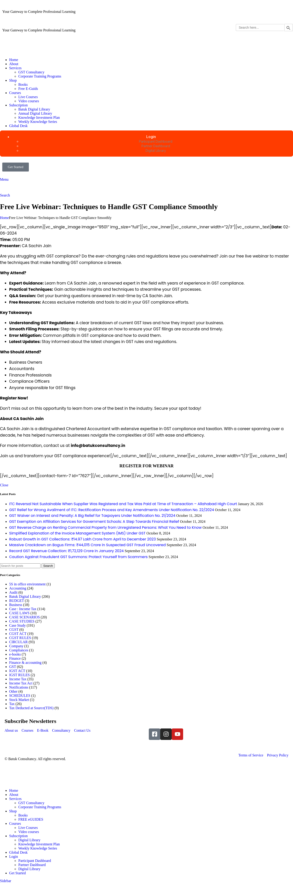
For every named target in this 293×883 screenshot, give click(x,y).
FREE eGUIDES (30, 819)
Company (16, 646)
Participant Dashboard (34, 861)
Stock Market (19, 700)
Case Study (17, 625)
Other (13, 691)
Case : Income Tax (22, 609)
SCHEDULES (19, 696)
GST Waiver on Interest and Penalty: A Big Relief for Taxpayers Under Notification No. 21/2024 (92, 515)
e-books (15, 654)
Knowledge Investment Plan (39, 117)
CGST (14, 629)
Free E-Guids (28, 89)
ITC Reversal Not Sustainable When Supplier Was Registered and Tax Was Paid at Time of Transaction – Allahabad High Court (123, 504)
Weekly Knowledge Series (37, 122)
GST (12, 667)
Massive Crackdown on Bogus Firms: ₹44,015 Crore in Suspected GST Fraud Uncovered (87, 545)
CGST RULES (20, 638)
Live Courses (28, 97)
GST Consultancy (31, 72)
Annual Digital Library (35, 113)
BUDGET (16, 601)
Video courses (28, 101)
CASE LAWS (19, 613)
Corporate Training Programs (39, 76)
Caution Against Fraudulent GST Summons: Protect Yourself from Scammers (78, 556)
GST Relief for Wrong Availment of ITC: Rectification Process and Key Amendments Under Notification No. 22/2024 (111, 509)
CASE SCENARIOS (24, 617)
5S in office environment (27, 584)
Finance (15, 658)
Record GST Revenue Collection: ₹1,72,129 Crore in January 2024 (66, 551)
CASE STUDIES (22, 621)
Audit (13, 592)
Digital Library (29, 840)
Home (4, 218)
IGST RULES (19, 675)
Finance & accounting (25, 662)
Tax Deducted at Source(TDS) (31, 708)
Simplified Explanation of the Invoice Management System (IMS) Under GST (77, 533)
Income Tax (17, 679)
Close (4, 485)
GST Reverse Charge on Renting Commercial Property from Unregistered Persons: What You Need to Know (105, 527)
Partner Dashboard (32, 865)
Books (23, 84)
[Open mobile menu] (4, 179)
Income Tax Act (21, 683)
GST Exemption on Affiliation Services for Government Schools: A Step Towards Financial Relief (94, 521)
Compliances (18, 650)
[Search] (5, 195)
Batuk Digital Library (34, 109)
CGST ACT (17, 634)
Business (15, 605)
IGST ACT (17, 671)
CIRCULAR (18, 642)
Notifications (18, 687)
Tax (12, 704)
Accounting (17, 588)
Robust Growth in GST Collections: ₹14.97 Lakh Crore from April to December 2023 (82, 539)
